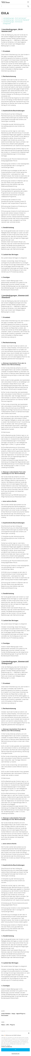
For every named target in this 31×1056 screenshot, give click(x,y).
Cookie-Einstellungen (15, 1053)
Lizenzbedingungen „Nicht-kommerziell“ (15, 18)
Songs (13, 1013)
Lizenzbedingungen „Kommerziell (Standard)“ (16, 20)
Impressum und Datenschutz (6, 1046)
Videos (3, 1024)
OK (15, 1049)
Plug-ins (12, 1024)
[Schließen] (29, 1033)
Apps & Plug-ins (20, 1013)
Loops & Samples (5, 1013)
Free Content (4, 1015)
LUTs (7, 1024)
